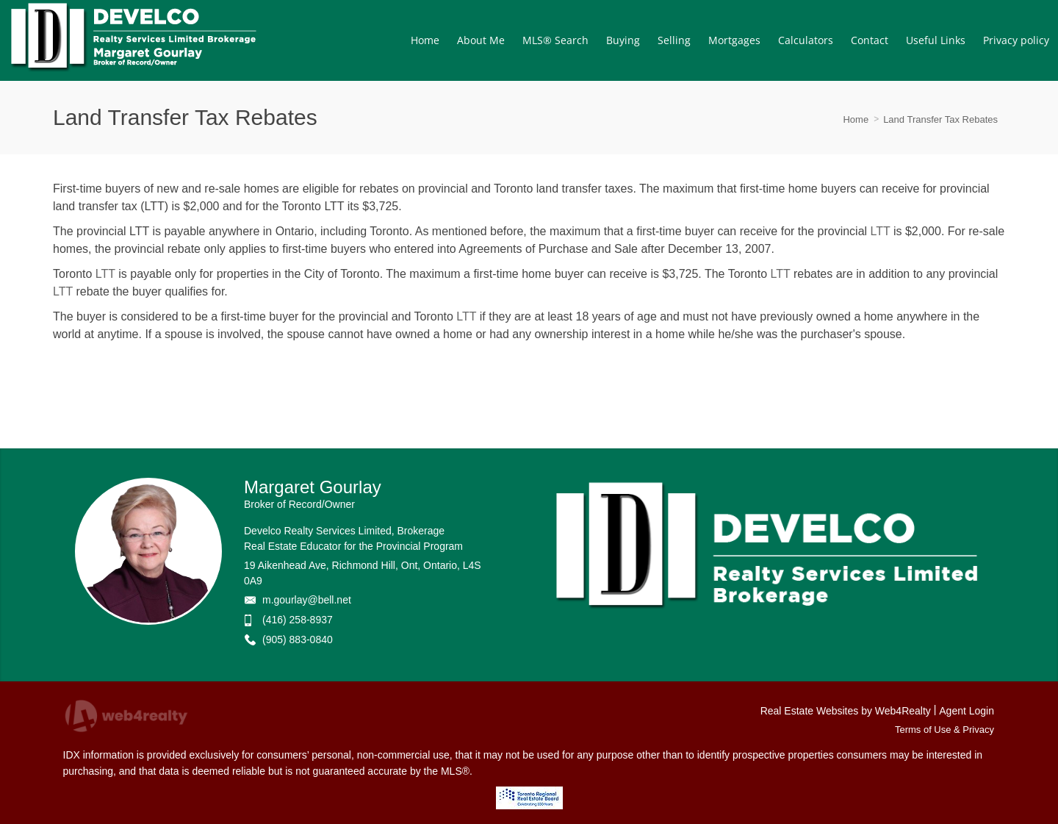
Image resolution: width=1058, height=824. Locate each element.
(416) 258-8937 (297, 620)
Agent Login (966, 711)
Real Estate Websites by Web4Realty (845, 711)
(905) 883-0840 (297, 639)
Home (855, 119)
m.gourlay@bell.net (306, 600)
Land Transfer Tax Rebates (940, 119)
